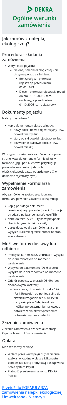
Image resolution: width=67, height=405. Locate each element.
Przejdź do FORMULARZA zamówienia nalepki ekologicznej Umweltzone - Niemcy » (32, 392)
